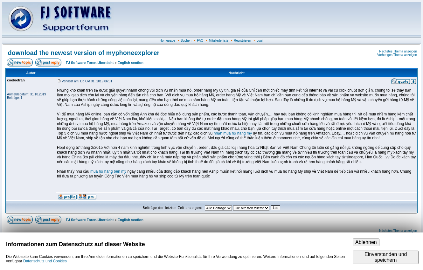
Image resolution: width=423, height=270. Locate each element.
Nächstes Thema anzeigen (398, 51)
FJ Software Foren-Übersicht (90, 63)
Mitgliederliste (218, 40)
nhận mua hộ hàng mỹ (233, 133)
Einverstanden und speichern (385, 257)
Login (260, 40)
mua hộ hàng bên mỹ (108, 171)
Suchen (186, 40)
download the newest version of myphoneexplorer (84, 52)
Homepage (167, 40)
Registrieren (242, 40)
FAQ (200, 40)
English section (130, 63)
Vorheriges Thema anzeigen (397, 55)
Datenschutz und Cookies (45, 261)
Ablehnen (366, 242)
